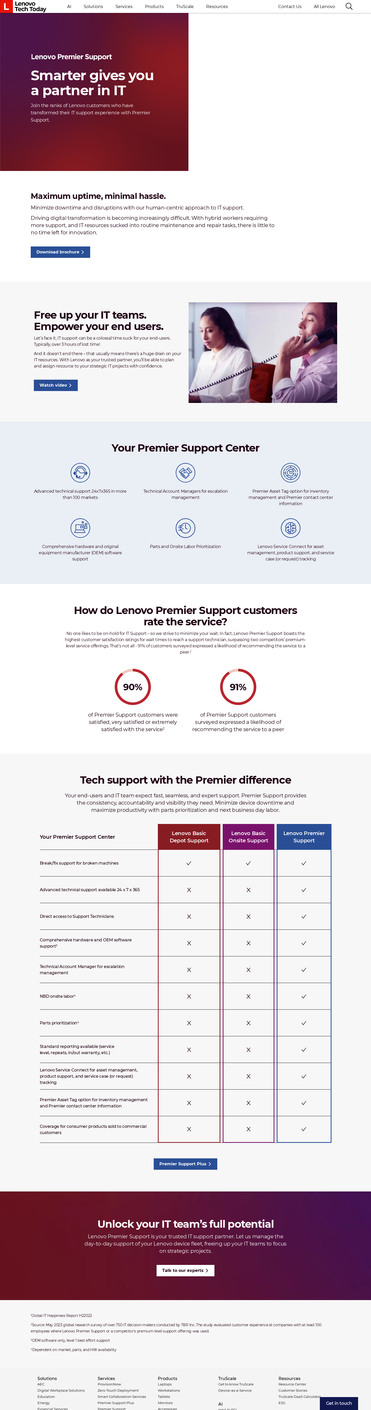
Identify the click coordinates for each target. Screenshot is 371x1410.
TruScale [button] (185, 6)
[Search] (349, 7)
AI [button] (69, 6)
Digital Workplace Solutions (60, 1390)
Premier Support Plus (182, 1163)
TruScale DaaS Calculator (300, 1396)
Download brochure (57, 252)
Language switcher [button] (362, 6)
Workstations (169, 1390)
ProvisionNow (109, 1384)
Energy (43, 1403)
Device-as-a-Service (235, 1390)
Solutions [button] (93, 6)
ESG (282, 1403)
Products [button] (154, 6)
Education (46, 1396)
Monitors (165, 1403)
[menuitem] (339, 1403)
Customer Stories (293, 1390)
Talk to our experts (183, 1270)
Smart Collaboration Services (122, 1396)
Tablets (164, 1396)
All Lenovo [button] (326, 6)
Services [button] (124, 6)
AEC (40, 1384)
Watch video (53, 385)
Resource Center (292, 1384)
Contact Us (290, 6)
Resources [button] (217, 6)
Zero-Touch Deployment (118, 1390)
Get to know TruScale (236, 1384)
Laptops (165, 1384)
